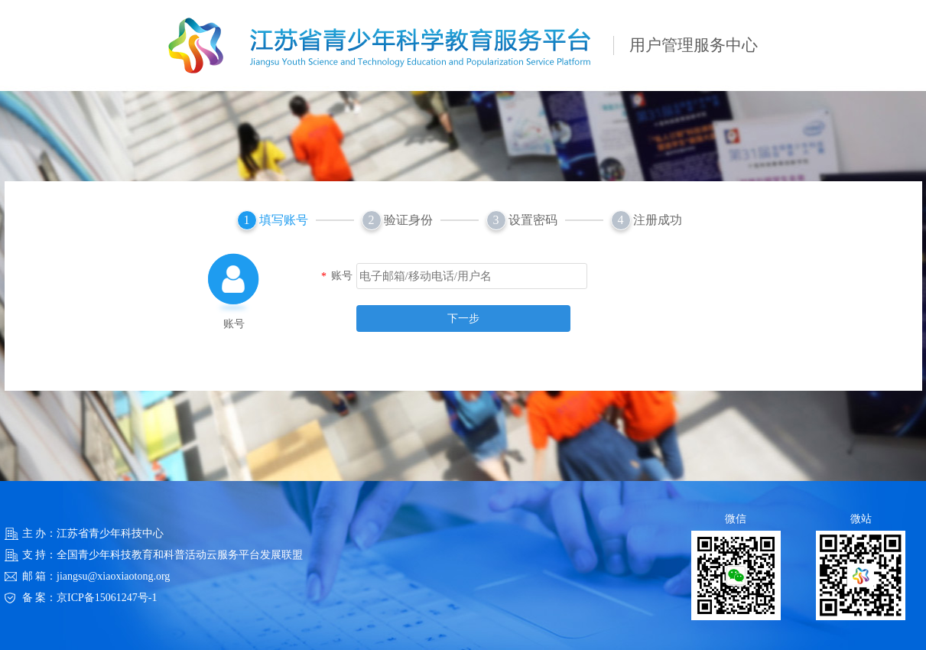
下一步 (463, 318)
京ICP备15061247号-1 (107, 597)
